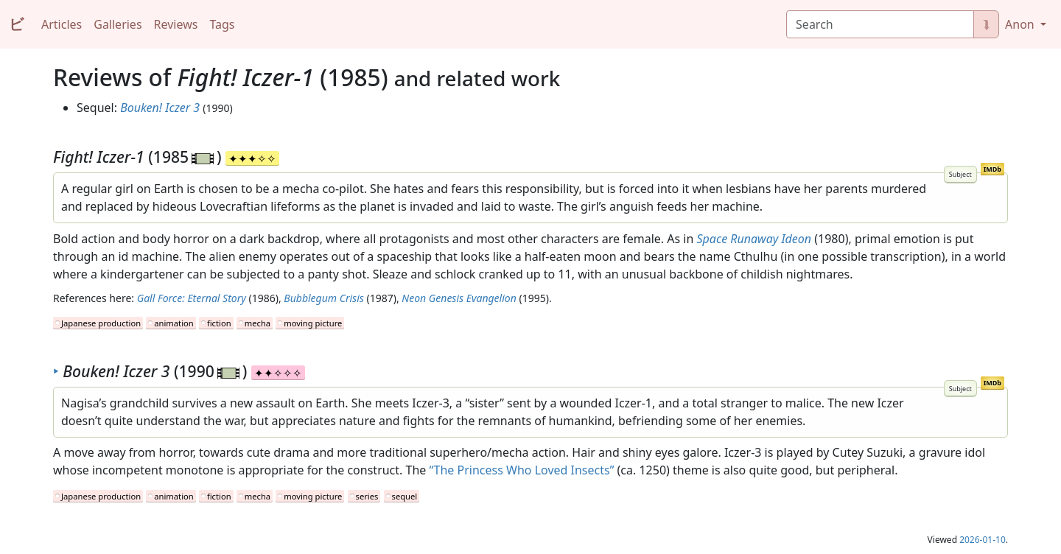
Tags (221, 24)
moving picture (313, 323)
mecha (257, 323)
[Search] (880, 24)
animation (173, 323)
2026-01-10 (982, 539)
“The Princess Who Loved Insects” (522, 470)
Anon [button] (1021, 24)
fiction (219, 323)
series (367, 496)
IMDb (992, 169)
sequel (405, 496)
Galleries (117, 24)
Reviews (176, 24)
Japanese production (101, 323)
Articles (61, 24)
